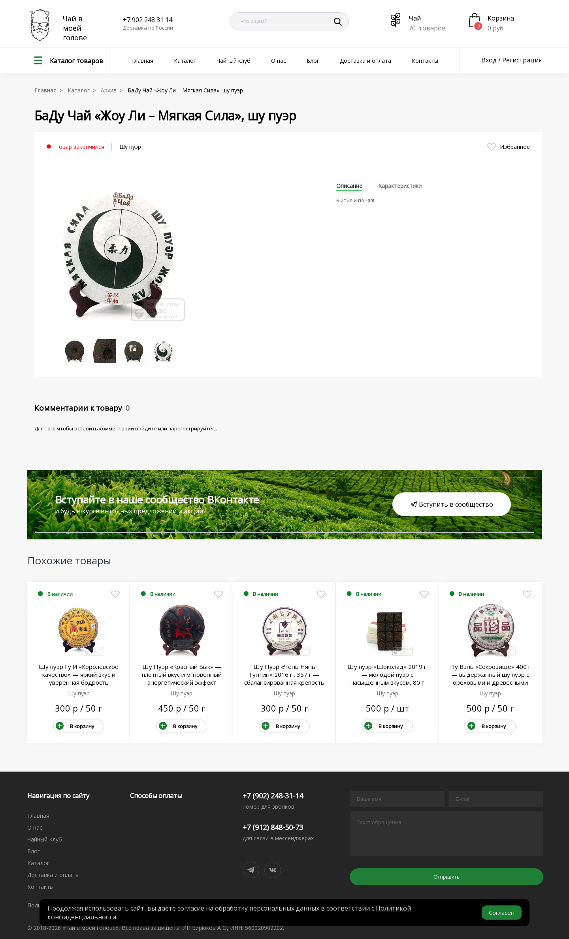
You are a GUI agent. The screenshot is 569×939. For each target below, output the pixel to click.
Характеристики (400, 186)
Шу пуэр (130, 146)
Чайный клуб (234, 60)
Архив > (113, 90)
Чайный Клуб (44, 839)
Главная (142, 60)
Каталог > (83, 90)
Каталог (185, 60)
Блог (313, 60)
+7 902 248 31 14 (147, 19)
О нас (278, 60)
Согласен (501, 912)
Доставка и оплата (365, 60)
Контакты (425, 60)
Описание (349, 186)
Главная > (50, 90)
